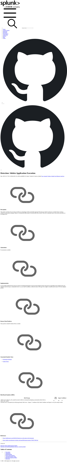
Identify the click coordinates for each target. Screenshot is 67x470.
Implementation (9, 454)
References (8, 458)
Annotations (8, 453)
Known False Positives (10, 455)
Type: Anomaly (44, 176)
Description (8, 452)
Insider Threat (6, 361)
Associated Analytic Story (11, 456)
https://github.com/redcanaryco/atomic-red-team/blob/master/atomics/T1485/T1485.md (20, 440)
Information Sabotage (7, 359)
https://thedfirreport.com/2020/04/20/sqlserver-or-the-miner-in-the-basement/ (18, 438)
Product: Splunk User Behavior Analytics (56, 176)
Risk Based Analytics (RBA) (11, 457)
